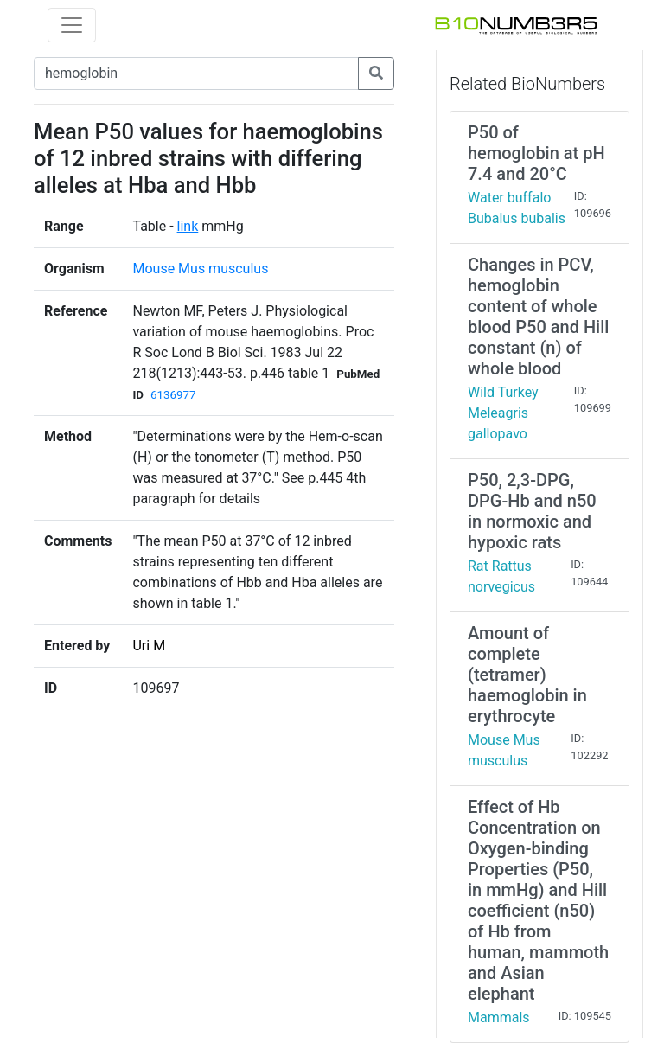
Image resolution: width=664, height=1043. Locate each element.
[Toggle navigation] (72, 25)
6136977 (172, 394)
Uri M (148, 645)
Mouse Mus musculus (200, 268)
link (188, 226)
